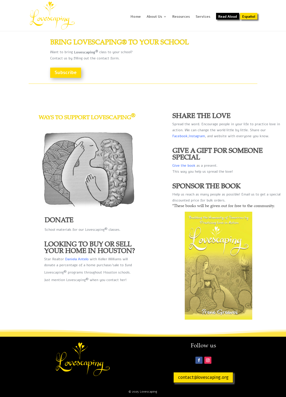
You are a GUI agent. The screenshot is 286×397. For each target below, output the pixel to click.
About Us (154, 17)
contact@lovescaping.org (203, 377)
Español (248, 17)
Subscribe (66, 73)
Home (136, 17)
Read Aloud (227, 17)
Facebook (180, 136)
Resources (181, 17)
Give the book (183, 165)
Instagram (197, 136)
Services (203, 17)
